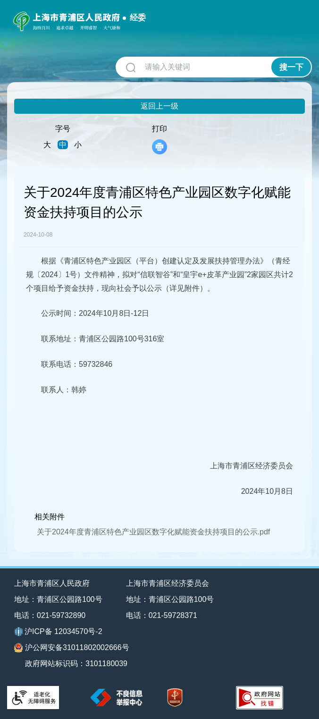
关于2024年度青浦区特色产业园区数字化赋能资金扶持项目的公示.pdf (153, 532)
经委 (138, 17)
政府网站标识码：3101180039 (76, 664)
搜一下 (291, 67)
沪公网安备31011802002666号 (71, 647)
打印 (159, 139)
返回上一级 (159, 106)
